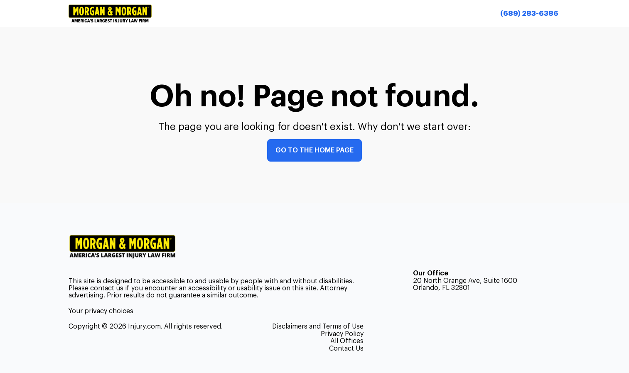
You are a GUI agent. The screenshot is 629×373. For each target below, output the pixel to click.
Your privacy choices (101, 311)
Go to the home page (314, 150)
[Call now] (529, 13)
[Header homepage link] (110, 13)
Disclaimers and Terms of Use (318, 326)
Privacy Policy (342, 334)
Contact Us (346, 348)
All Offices (347, 341)
